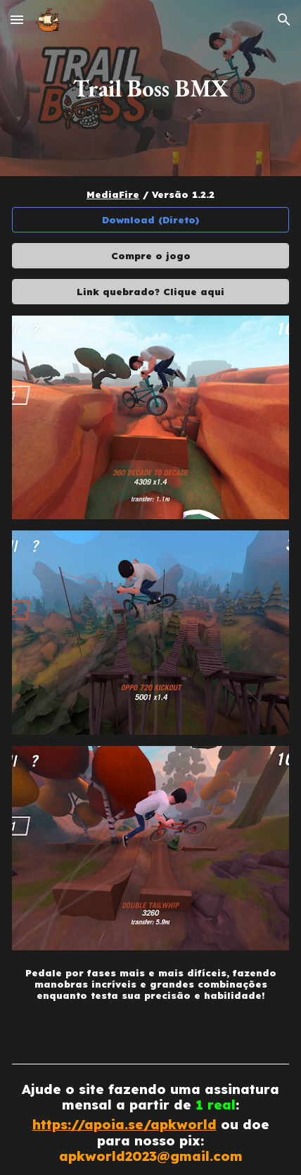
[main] (151, 88)
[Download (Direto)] (151, 220)
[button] (17, 19)
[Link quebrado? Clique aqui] (151, 291)
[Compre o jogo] (151, 255)
